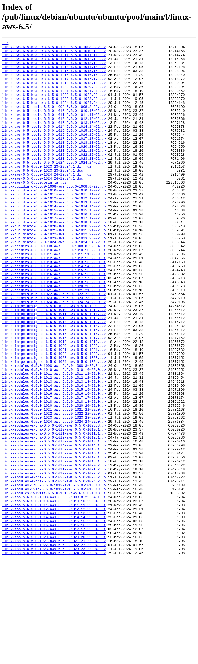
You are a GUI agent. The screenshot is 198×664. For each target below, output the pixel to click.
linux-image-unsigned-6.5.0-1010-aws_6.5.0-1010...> (54, 363)
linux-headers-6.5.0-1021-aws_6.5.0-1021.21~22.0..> (54, 340)
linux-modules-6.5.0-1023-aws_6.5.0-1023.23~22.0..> (54, 493)
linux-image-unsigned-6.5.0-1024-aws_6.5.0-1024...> (54, 426)
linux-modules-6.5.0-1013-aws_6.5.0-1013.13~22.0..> (54, 450)
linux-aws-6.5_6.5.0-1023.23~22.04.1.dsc (42, 196)
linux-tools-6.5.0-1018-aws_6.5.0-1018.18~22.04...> (54, 631)
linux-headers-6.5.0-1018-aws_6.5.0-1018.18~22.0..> (54, 330)
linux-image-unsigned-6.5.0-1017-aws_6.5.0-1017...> (54, 397)
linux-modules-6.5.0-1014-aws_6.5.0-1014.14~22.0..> (54, 454)
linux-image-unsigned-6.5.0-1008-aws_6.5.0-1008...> (54, 359)
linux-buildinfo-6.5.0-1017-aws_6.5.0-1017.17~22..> (54, 254)
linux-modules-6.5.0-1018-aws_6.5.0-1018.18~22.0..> (54, 473)
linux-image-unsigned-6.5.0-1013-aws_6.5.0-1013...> (54, 378)
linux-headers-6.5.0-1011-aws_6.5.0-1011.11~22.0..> (54, 297)
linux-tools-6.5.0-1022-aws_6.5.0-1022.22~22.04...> (54, 646)
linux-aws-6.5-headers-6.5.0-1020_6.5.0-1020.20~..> (54, 96)
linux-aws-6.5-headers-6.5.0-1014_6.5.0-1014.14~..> (54, 72)
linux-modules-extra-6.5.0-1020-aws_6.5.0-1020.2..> (54, 550)
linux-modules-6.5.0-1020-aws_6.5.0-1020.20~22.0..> (54, 478)
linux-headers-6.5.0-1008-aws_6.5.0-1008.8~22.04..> (54, 287)
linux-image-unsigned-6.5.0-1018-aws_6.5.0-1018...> (54, 402)
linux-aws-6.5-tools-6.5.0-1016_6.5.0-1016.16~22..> (54, 153)
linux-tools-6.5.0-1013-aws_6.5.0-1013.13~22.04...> (54, 607)
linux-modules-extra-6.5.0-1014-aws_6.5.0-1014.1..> (54, 526)
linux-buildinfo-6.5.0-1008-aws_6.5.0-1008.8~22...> (54, 215)
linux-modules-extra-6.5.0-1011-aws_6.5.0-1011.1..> (54, 512)
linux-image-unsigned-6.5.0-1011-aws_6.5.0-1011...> (54, 368)
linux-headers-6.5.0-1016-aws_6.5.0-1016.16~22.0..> (54, 320)
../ (5, 43)
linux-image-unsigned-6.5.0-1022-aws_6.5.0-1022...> (54, 416)
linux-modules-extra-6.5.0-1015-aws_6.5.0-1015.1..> (54, 531)
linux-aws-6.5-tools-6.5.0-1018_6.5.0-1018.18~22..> (54, 163)
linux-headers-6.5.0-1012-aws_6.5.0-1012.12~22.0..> (54, 301)
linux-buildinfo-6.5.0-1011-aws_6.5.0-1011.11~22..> (54, 225)
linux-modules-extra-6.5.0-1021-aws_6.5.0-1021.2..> (54, 555)
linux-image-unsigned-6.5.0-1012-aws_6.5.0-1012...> (54, 373)
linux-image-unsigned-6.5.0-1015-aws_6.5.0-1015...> (54, 387)
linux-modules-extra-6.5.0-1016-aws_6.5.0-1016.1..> (54, 536)
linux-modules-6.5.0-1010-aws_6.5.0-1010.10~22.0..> (54, 435)
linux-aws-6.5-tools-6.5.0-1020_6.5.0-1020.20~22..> (54, 167)
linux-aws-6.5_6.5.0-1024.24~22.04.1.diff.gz (46, 201)
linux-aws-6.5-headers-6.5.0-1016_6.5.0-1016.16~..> (54, 81)
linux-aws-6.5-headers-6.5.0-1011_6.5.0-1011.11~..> (54, 58)
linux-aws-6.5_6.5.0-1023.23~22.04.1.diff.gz (46, 191)
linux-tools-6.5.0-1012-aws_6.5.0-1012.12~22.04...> (54, 603)
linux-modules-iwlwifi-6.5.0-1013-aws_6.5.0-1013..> (54, 583)
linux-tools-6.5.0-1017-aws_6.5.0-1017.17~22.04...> (54, 626)
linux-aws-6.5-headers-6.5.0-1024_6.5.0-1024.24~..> (54, 115)
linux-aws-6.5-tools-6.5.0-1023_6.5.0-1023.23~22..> (54, 182)
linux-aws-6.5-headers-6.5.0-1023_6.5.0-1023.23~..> (54, 110)
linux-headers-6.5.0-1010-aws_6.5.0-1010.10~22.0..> (54, 292)
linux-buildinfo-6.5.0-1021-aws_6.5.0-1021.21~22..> (54, 268)
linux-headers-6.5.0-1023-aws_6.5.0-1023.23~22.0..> (54, 349)
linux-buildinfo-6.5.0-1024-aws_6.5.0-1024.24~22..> (54, 282)
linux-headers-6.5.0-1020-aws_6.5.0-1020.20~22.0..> (54, 335)
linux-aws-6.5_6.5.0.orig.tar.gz (34, 210)
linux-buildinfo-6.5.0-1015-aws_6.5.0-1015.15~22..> (54, 244)
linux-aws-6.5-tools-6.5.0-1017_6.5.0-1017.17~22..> (54, 158)
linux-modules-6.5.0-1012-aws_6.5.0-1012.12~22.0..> (54, 445)
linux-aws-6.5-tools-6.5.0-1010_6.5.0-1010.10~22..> (54, 124)
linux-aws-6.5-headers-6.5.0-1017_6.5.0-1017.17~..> (54, 86)
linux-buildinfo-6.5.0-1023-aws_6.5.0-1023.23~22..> (54, 277)
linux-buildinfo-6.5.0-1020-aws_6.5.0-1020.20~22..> (54, 263)
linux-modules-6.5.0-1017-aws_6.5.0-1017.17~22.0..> (54, 469)
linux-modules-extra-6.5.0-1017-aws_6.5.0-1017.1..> (54, 540)
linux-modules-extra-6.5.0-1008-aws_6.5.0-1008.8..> (54, 502)
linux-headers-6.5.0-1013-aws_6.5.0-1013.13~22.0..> (54, 306)
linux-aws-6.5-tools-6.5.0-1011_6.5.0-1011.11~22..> (54, 129)
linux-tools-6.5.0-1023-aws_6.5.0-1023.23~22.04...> (54, 650)
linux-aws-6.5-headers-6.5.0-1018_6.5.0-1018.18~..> (54, 91)
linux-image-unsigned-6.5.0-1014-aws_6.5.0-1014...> (54, 383)
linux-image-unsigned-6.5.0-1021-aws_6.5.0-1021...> (54, 411)
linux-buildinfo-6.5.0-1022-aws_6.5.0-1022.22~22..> (54, 273)
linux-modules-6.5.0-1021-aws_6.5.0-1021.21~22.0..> (54, 483)
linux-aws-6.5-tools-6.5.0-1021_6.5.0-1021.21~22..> (54, 172)
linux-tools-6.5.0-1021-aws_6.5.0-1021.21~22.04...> (54, 641)
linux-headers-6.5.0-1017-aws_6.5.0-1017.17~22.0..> (54, 325)
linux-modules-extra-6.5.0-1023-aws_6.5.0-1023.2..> (54, 564)
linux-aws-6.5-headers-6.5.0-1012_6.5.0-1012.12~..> (54, 62)
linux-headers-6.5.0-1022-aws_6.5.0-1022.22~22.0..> (54, 344)
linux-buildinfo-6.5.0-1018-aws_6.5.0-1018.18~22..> (54, 258)
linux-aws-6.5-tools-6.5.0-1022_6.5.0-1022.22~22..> (54, 177)
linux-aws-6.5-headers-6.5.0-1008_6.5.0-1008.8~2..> (54, 48)
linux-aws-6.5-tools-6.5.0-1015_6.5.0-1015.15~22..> (54, 148)
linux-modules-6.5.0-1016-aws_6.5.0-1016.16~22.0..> (54, 464)
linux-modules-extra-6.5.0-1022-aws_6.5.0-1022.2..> (54, 559)
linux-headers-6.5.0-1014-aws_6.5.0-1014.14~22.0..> (54, 311)
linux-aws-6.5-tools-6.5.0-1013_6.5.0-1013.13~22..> (54, 139)
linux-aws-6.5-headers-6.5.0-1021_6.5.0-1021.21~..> (54, 101)
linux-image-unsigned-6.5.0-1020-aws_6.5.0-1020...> (54, 407)
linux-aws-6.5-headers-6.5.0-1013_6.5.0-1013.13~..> (54, 67)
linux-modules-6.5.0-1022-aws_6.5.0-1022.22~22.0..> (54, 488)
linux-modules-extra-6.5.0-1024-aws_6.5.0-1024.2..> (54, 569)
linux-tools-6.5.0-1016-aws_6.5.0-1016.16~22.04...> (54, 622)
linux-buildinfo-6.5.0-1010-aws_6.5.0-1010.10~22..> (54, 220)
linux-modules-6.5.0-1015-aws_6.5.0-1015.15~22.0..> (54, 459)
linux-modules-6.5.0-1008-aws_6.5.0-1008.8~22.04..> (54, 430)
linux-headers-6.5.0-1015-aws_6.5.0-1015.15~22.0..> (54, 316)
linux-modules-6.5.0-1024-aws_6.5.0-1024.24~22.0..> (54, 497)
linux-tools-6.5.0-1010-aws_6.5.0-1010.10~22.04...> (54, 593)
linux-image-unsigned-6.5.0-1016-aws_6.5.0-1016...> (54, 392)
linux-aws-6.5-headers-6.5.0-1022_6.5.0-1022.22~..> (54, 105)
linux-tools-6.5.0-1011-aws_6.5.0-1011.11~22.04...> (54, 598)
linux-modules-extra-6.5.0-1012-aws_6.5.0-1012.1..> (54, 516)
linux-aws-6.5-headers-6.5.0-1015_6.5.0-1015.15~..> (54, 77)
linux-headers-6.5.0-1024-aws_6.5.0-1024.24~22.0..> (54, 354)
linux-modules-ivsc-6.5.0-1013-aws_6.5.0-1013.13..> (54, 579)
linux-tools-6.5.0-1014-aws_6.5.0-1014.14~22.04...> (54, 612)
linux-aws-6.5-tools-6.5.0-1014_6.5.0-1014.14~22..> (54, 144)
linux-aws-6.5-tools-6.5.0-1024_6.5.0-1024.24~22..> (54, 187)
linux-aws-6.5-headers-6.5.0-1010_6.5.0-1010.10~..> (54, 53)
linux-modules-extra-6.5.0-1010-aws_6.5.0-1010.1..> (54, 507)
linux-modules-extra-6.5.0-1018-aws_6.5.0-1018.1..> (54, 545)
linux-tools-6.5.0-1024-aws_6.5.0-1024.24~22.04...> (54, 655)
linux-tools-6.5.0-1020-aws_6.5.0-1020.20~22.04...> (54, 636)
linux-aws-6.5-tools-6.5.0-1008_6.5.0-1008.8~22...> (54, 120)
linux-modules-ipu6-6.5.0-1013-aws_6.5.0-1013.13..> (54, 574)
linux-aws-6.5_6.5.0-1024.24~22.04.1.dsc (42, 206)
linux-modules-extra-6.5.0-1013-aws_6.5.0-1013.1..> (54, 521)
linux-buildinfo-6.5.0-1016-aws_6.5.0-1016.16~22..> (54, 249)
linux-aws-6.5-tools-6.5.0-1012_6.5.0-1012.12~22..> (54, 134)
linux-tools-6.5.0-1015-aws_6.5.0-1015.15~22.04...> (54, 617)
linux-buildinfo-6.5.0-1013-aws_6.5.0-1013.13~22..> (54, 234)
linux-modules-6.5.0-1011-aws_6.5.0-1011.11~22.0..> (54, 440)
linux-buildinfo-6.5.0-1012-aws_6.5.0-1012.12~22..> (54, 230)
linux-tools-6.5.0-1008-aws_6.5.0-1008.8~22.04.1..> (54, 588)
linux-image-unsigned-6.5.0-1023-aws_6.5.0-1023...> (54, 421)
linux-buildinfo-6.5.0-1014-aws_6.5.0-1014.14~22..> (54, 239)
